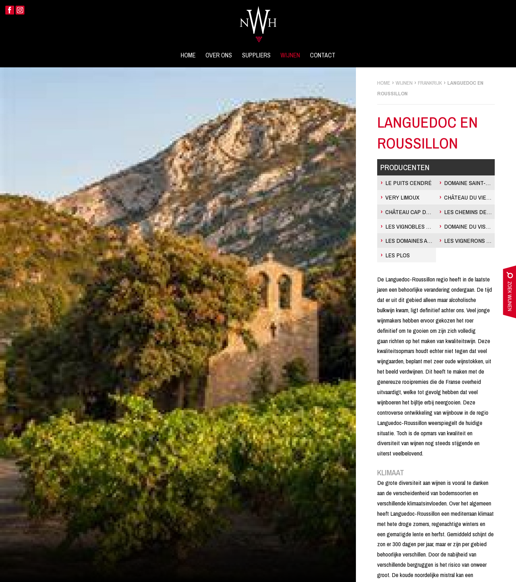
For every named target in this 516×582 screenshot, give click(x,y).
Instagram (20, 10)
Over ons (218, 55)
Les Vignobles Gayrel (410, 226)
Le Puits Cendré (408, 183)
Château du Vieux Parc (469, 197)
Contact (322, 55)
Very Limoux (402, 197)
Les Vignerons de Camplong (469, 240)
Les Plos (397, 255)
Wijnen (290, 55)
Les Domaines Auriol (410, 240)
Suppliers (256, 55)
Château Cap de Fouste (410, 212)
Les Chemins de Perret (469, 212)
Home (188, 55)
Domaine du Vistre (469, 226)
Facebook (9, 10)
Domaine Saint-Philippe (469, 183)
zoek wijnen (509, 293)
